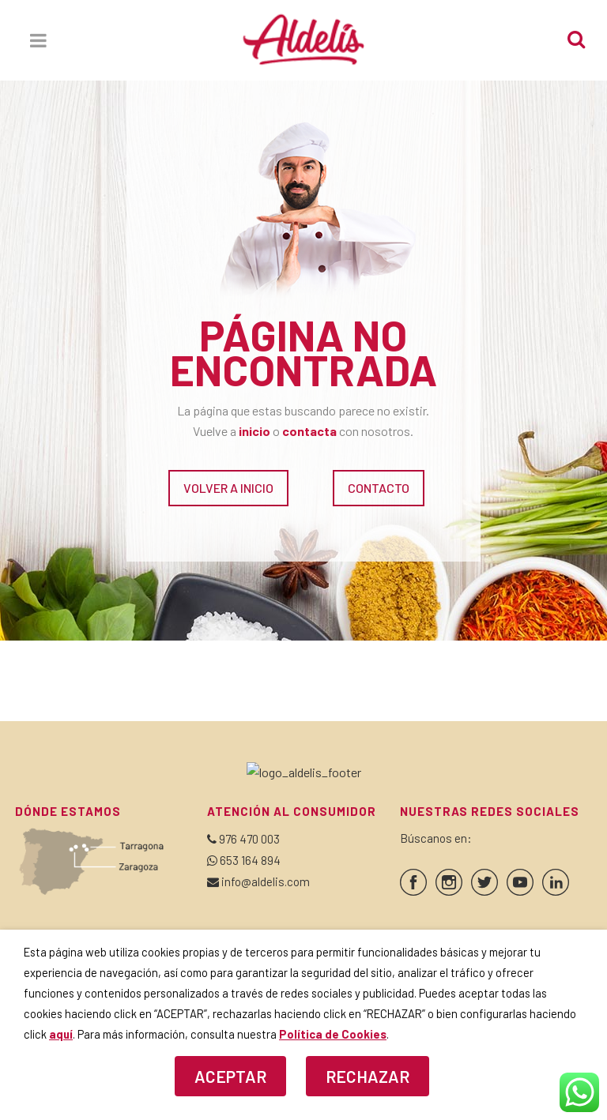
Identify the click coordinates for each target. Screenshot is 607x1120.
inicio (254, 430)
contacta (309, 430)
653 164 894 (250, 860)
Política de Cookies (332, 1034)
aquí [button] (61, 1034)
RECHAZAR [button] (367, 1076)
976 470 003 (249, 839)
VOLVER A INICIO (228, 487)
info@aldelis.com (265, 881)
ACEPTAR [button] (230, 1076)
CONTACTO (378, 487)
